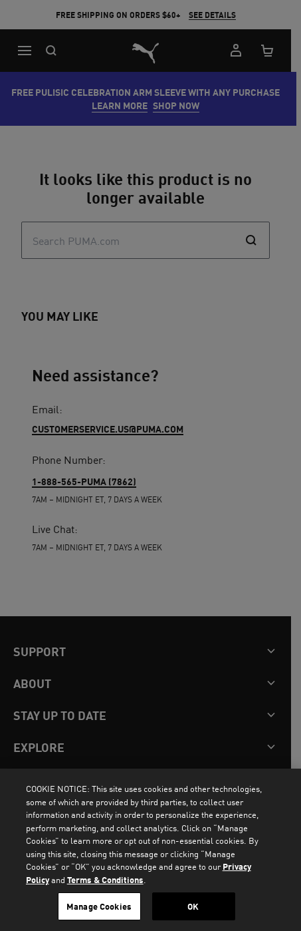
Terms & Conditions (105, 879)
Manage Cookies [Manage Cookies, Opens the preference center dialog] (99, 906)
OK (193, 906)
